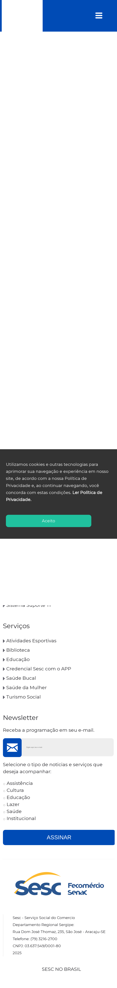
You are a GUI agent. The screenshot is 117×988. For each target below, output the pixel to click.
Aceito (48, 520)
